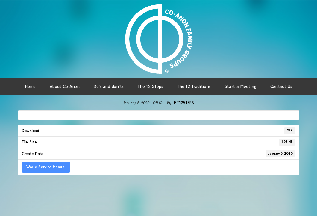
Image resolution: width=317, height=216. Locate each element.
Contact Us (281, 86)
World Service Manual (46, 166)
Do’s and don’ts (108, 86)
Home (30, 86)
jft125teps (183, 102)
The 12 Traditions (193, 86)
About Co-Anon (65, 86)
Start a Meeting (241, 86)
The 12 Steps (150, 86)
